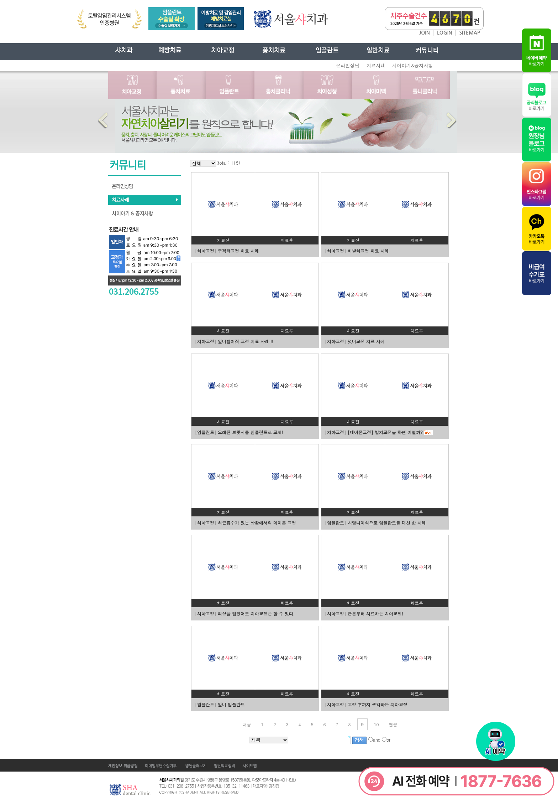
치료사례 (376, 65)
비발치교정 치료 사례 (368, 251)
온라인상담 (347, 65)
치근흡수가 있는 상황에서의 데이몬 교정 (257, 523)
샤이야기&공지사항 (412, 65)
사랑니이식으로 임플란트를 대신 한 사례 (387, 523)
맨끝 (393, 724)
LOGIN (444, 32)
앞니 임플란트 (231, 704)
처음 (246, 724)
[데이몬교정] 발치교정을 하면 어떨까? (385, 432)
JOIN (424, 32)
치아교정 (205, 251)
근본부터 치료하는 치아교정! (375, 613)
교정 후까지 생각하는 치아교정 (377, 704)
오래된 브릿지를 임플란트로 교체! (250, 432)
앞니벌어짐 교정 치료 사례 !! (245, 341)
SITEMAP (469, 32)
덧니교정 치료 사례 (366, 341)
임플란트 (205, 432)
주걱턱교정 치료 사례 (238, 251)
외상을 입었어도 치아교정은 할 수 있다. (256, 613)
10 (376, 724)
